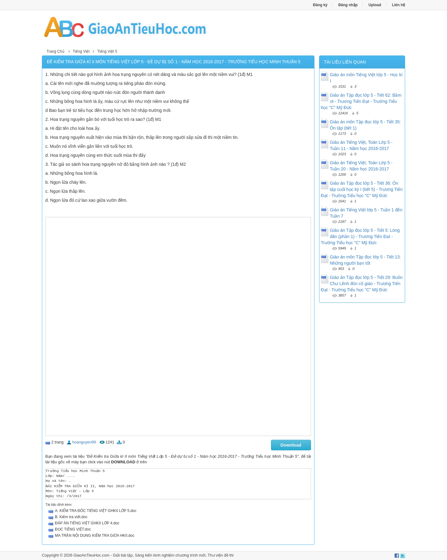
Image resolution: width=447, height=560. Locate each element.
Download (291, 445)
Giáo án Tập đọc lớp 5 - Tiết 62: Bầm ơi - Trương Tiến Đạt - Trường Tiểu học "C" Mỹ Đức (361, 101)
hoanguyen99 (84, 442)
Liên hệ (398, 5)
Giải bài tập (123, 555)
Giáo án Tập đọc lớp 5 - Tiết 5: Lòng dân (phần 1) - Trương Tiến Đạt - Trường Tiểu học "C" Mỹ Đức (360, 236)
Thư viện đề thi (221, 555)
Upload (374, 5)
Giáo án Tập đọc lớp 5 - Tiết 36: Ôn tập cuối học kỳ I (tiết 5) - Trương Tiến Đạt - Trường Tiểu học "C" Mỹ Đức (362, 189)
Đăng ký (320, 5)
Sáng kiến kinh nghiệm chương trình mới (170, 555)
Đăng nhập (348, 5)
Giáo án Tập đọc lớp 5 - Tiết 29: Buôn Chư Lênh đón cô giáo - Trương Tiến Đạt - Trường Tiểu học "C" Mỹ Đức (362, 283)
